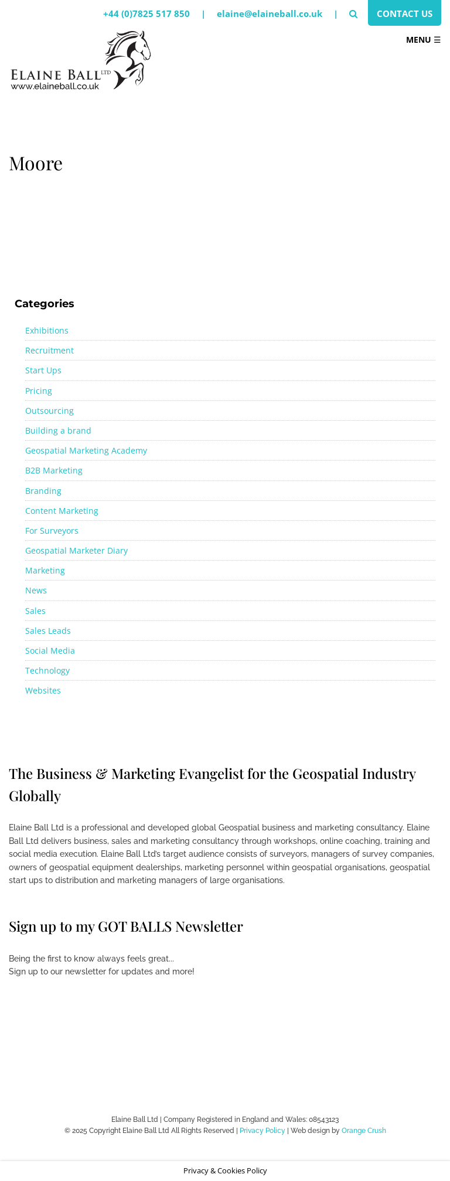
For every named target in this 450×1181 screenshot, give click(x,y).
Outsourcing (49, 410)
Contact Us (404, 13)
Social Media (50, 650)
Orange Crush (364, 1131)
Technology (47, 670)
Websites (43, 690)
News (36, 590)
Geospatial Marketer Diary (76, 550)
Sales (35, 610)
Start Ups (43, 370)
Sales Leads (48, 630)
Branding (43, 490)
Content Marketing (61, 510)
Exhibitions (47, 330)
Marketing (45, 570)
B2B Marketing (54, 470)
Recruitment (49, 350)
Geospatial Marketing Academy (86, 450)
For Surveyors (52, 530)
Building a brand (58, 430)
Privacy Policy (262, 1131)
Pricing (38, 390)
